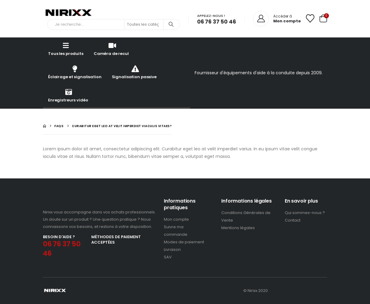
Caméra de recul (111, 48)
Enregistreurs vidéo (68, 95)
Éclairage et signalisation (75, 72)
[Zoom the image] (68, 201)
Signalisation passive (134, 72)
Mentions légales (238, 228)
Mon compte (176, 219)
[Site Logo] (68, 13)
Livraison (172, 250)
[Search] (171, 24)
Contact (292, 220)
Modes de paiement (184, 242)
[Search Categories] (144, 24)
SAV (168, 257)
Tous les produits (65, 48)
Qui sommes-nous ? (305, 213)
